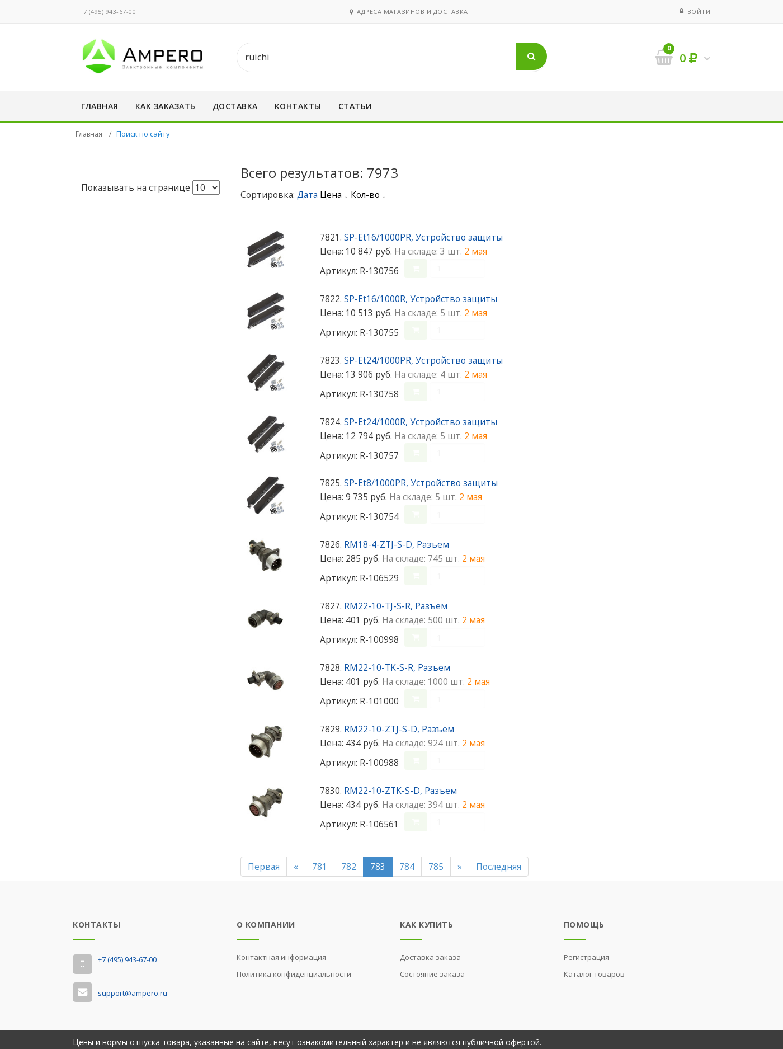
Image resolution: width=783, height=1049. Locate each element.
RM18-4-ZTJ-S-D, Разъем (396, 541)
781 (319, 861)
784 (406, 861)
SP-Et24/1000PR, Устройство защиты (423, 359)
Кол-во (368, 195)
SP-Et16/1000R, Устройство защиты (420, 298)
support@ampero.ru (132, 987)
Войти (699, 11)
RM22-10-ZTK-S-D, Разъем (400, 785)
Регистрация (586, 952)
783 (377, 861)
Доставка (235, 106)
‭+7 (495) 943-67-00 (107, 11)
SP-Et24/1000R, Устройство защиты (420, 420)
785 (436, 861)
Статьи (355, 106)
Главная (100, 106)
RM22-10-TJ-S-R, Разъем (395, 602)
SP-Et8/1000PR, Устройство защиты (421, 481)
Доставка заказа (430, 952)
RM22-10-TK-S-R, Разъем (397, 663)
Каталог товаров (594, 969)
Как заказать (165, 106)
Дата (308, 195)
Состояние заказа (432, 969)
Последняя (498, 861)
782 (348, 861)
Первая (264, 861)
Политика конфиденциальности (294, 969)
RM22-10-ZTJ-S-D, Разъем (399, 724)
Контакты (298, 106)
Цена (334, 195)
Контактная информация (281, 952)
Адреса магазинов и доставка (409, 11)
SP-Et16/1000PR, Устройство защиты (423, 237)
